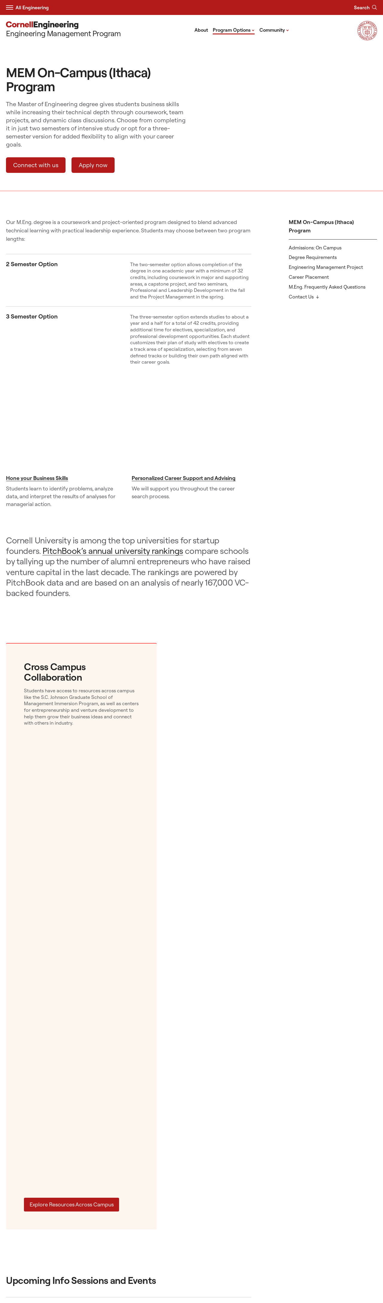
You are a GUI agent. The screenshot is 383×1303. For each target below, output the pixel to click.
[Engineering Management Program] (63, 30)
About (201, 30)
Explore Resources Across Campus (72, 1204)
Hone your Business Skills (37, 478)
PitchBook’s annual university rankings (112, 550)
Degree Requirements (313, 257)
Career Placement (309, 277)
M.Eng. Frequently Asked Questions (327, 287)
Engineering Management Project (326, 267)
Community (274, 29)
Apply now (93, 165)
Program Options (234, 29)
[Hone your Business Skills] (65, 432)
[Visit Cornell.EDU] (367, 38)
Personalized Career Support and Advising (183, 478)
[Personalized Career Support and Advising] (191, 432)
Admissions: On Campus (315, 248)
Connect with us (35, 165)
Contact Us (301, 297)
